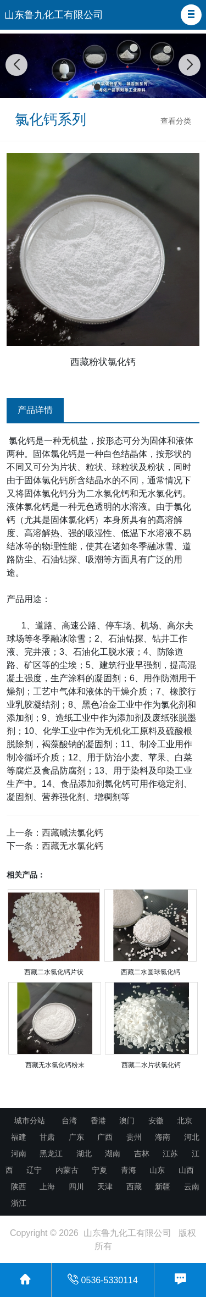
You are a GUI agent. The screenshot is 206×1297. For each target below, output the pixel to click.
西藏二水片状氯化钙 (151, 1065)
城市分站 (29, 1120)
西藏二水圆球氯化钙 (150, 972)
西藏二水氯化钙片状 (53, 972)
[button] (191, 14)
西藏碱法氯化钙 (72, 832)
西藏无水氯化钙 (72, 846)
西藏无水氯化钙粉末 (55, 1065)
